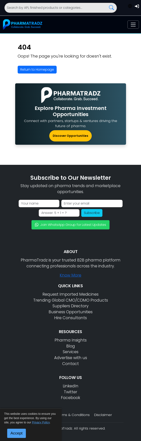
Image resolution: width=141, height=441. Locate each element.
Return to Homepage (37, 69)
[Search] (60, 8)
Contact (70, 363)
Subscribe (92, 212)
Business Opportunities (71, 312)
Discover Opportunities (70, 136)
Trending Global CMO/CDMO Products (70, 300)
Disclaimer (103, 414)
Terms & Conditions (73, 414)
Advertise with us (70, 358)
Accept (16, 433)
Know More (70, 275)
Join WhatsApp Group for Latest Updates (70, 224)
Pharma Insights (71, 340)
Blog (70, 346)
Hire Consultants (70, 318)
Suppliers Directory (70, 306)
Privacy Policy (40, 422)
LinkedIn (70, 386)
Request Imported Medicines (70, 294)
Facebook (70, 397)
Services (70, 352)
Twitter (70, 392)
